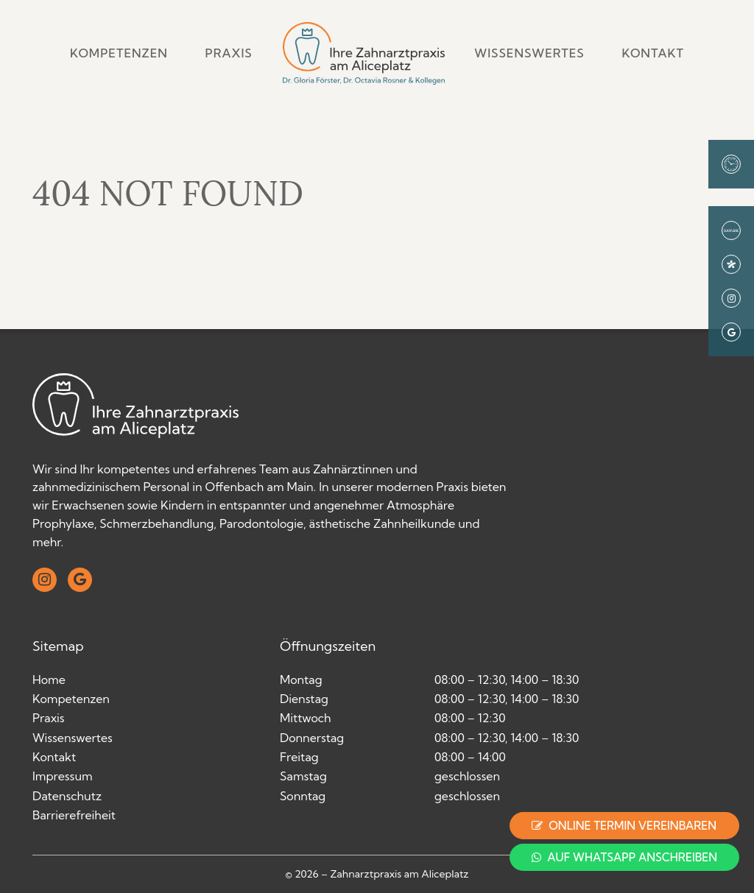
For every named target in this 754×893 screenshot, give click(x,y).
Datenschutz (67, 795)
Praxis (229, 53)
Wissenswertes (529, 53)
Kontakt (652, 53)
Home (49, 679)
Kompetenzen (119, 53)
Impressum (62, 776)
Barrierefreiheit (74, 815)
